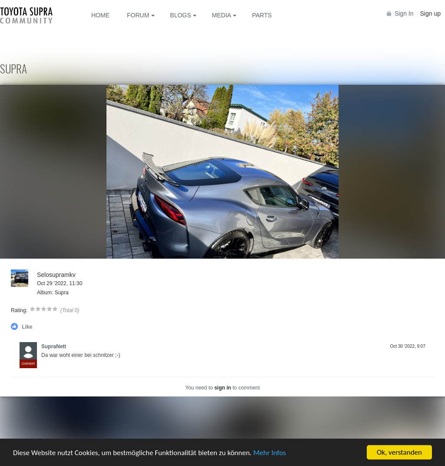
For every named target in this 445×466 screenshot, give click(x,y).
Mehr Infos (269, 453)
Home (100, 15)
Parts (262, 15)
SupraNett (53, 346)
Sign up (430, 13)
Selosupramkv (56, 274)
